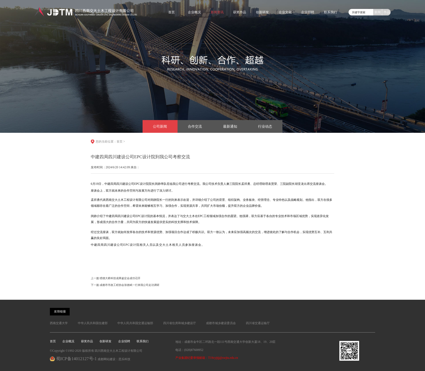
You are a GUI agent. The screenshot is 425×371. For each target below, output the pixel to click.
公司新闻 (160, 126)
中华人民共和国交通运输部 (135, 323)
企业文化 (285, 12)
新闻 (377, 12)
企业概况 (194, 12)
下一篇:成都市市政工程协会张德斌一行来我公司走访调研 (125, 284)
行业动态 (265, 126)
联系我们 (330, 12)
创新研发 (262, 12)
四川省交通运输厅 (258, 323)
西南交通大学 (59, 323)
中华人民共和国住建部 (93, 323)
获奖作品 (239, 12)
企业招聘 (307, 12)
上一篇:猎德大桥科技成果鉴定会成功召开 (115, 278)
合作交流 (195, 126)
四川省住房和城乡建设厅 (179, 323)
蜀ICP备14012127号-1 (76, 358)
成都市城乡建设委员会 (221, 323)
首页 (171, 12)
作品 (387, 12)
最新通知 (230, 126)
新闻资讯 (217, 12)
